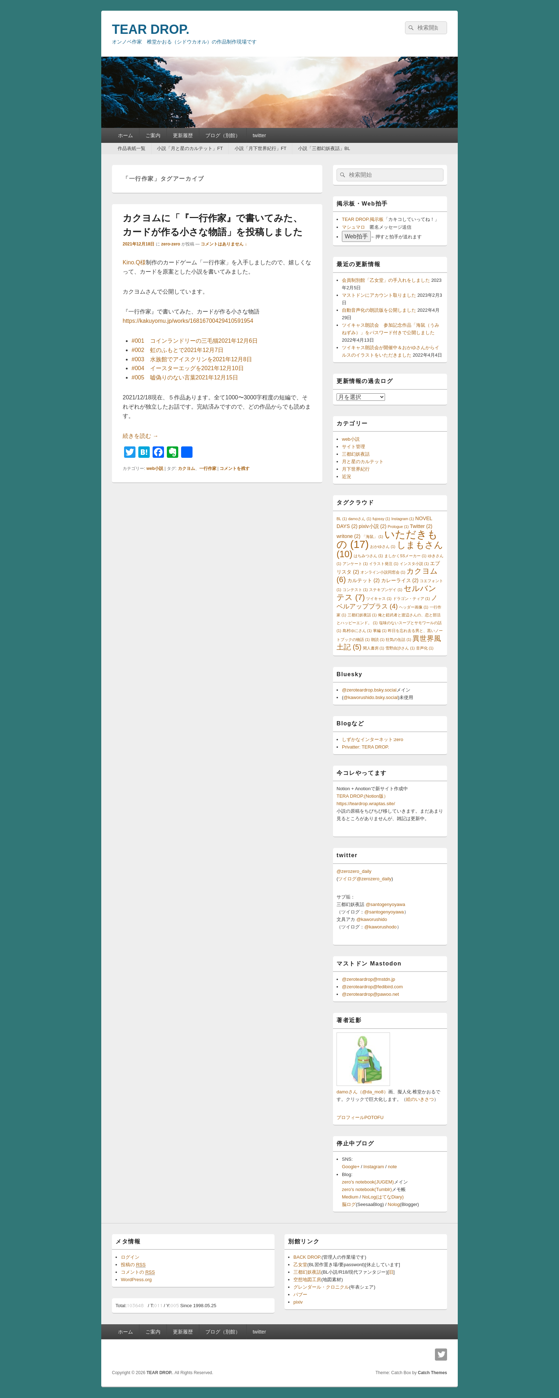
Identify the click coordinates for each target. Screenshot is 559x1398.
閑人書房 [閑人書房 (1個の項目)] (373, 648)
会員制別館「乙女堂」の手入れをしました (386, 280)
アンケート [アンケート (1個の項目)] (355, 563)
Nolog (394, 1204)
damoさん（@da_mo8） (362, 1091)
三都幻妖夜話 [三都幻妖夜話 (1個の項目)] (362, 615)
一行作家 (207, 468)
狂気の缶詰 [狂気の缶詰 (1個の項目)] (398, 639)
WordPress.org (136, 1279)
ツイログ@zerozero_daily (364, 878)
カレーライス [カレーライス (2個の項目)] (400, 580)
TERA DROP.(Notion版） (362, 796)
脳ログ (349, 1204)
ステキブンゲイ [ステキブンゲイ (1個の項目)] (385, 589)
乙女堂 (300, 1264)
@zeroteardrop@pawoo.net (370, 994)
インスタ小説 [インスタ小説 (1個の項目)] (414, 563)
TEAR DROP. (150, 29)
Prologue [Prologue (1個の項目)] (398, 526)
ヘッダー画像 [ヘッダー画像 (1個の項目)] (413, 607)
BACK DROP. (307, 1257)
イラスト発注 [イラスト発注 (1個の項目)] (383, 563)
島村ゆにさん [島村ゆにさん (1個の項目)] (357, 630)
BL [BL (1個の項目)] (342, 519)
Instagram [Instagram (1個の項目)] (402, 519)
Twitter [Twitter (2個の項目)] (421, 526)
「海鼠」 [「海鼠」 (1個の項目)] (372, 536)
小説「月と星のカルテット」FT (190, 148)
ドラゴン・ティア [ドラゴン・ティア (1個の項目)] (411, 598)
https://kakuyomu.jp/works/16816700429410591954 (188, 321)
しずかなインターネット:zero (372, 739)
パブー (300, 1294)
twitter (259, 135)
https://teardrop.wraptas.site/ (366, 803)
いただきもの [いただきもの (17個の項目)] (387, 539)
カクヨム (186, 468)
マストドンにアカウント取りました (379, 295)
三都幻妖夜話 (356, 454)
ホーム (125, 135)
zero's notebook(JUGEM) (368, 1182)
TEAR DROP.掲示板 (363, 219)
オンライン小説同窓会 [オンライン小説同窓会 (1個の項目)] (382, 572)
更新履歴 (183, 135)
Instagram (373, 1166)
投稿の (133, 1265)
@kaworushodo (380, 927)
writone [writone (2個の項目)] (348, 536)
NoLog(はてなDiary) (383, 1197)
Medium (350, 1197)
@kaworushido (372, 919)
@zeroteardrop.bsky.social (369, 690)
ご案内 (152, 135)
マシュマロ (353, 227)
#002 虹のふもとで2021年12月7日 (178, 350)
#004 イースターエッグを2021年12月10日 (188, 368)
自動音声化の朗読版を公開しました (379, 310)
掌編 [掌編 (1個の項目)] (379, 630)
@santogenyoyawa (385, 904)
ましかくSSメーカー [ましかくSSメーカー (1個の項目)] (405, 556)
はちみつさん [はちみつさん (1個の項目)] (368, 556)
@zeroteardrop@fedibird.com (372, 986)
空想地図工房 (307, 1279)
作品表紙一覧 (131, 148)
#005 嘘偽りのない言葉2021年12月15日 (185, 377)
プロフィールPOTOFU (360, 1117)
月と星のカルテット (363, 461)
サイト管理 (353, 446)
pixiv (298, 1302)
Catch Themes (432, 1372)
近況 (346, 476)
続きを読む (140, 436)
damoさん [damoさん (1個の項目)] (359, 519)
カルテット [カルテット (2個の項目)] (363, 580)
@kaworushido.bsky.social (370, 697)
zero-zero (170, 244)
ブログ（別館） (222, 135)
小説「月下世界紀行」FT (261, 148)
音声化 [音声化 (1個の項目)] (425, 648)
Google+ (351, 1166)
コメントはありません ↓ (224, 244)
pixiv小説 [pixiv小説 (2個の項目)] (372, 526)
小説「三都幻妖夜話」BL (324, 148)
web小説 (155, 468)
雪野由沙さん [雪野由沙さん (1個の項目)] (400, 648)
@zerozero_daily (354, 871)
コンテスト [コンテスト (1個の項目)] (355, 589)
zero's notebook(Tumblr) (367, 1189)
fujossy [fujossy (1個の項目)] (381, 519)
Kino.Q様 (134, 262)
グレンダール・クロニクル (321, 1287)
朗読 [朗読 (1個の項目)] (378, 639)
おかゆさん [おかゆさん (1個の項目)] (382, 546)
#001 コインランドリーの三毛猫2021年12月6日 (195, 341)
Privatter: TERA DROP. (365, 747)
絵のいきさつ (420, 1099)
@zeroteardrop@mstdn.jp (368, 979)
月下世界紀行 (356, 469)
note (392, 1166)
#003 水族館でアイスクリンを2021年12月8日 (192, 359)
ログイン (130, 1257)
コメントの (138, 1272)
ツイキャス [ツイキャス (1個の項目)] (378, 598)
